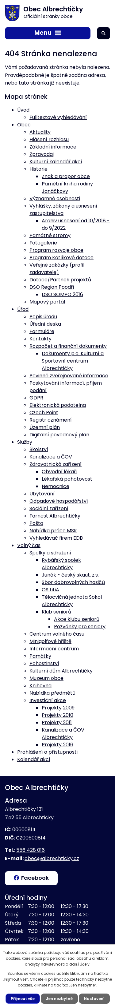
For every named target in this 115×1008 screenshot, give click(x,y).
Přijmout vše (23, 998)
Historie (38, 169)
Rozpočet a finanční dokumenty (68, 346)
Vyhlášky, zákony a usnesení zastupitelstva (63, 209)
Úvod (23, 109)
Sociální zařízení (48, 508)
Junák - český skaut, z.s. (70, 574)
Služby (24, 442)
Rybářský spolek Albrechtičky (61, 564)
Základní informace (52, 146)
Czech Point (43, 412)
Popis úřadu (43, 316)
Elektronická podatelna (57, 405)
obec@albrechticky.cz (52, 858)
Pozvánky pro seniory (79, 626)
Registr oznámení (50, 419)
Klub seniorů (56, 611)
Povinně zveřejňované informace (68, 375)
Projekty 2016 (57, 744)
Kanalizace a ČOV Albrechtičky (63, 733)
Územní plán (44, 427)
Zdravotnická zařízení (55, 464)
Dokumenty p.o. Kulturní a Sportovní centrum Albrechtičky (73, 361)
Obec (24, 124)
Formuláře (41, 331)
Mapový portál (47, 301)
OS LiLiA (50, 589)
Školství (38, 449)
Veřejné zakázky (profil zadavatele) (56, 268)
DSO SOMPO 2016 (62, 294)
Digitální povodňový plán (59, 434)
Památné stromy (50, 235)
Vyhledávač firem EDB (56, 538)
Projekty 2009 (58, 707)
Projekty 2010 (57, 715)
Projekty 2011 (57, 722)
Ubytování (42, 493)
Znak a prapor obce (66, 176)
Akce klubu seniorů (76, 619)
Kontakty (40, 338)
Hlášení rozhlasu (49, 139)
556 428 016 (30, 850)
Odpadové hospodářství (58, 501)
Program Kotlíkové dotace (61, 257)
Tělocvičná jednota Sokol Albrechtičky (72, 600)
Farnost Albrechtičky (54, 515)
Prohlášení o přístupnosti (47, 752)
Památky (40, 656)
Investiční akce (47, 700)
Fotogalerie (43, 242)
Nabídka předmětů (52, 692)
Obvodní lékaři (59, 471)
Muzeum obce (46, 678)
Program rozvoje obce (56, 250)
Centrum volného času (56, 633)
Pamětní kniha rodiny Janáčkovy (67, 187)
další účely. (79, 964)
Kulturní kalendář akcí (55, 161)
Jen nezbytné (59, 998)
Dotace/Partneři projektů (60, 279)
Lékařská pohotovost (67, 478)
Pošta (36, 523)
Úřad (23, 309)
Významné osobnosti (54, 198)
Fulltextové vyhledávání (58, 117)
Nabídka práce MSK (53, 530)
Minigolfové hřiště (50, 641)
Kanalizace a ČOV (50, 456)
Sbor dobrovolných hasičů (73, 582)
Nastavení (94, 998)
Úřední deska (45, 323)
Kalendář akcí (33, 759)
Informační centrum (54, 648)
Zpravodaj (41, 154)
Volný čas (28, 545)
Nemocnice (55, 486)
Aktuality (40, 132)
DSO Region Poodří (51, 287)
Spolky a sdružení (50, 552)
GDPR (36, 397)
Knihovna (40, 685)
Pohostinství (44, 663)
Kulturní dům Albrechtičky (61, 670)
